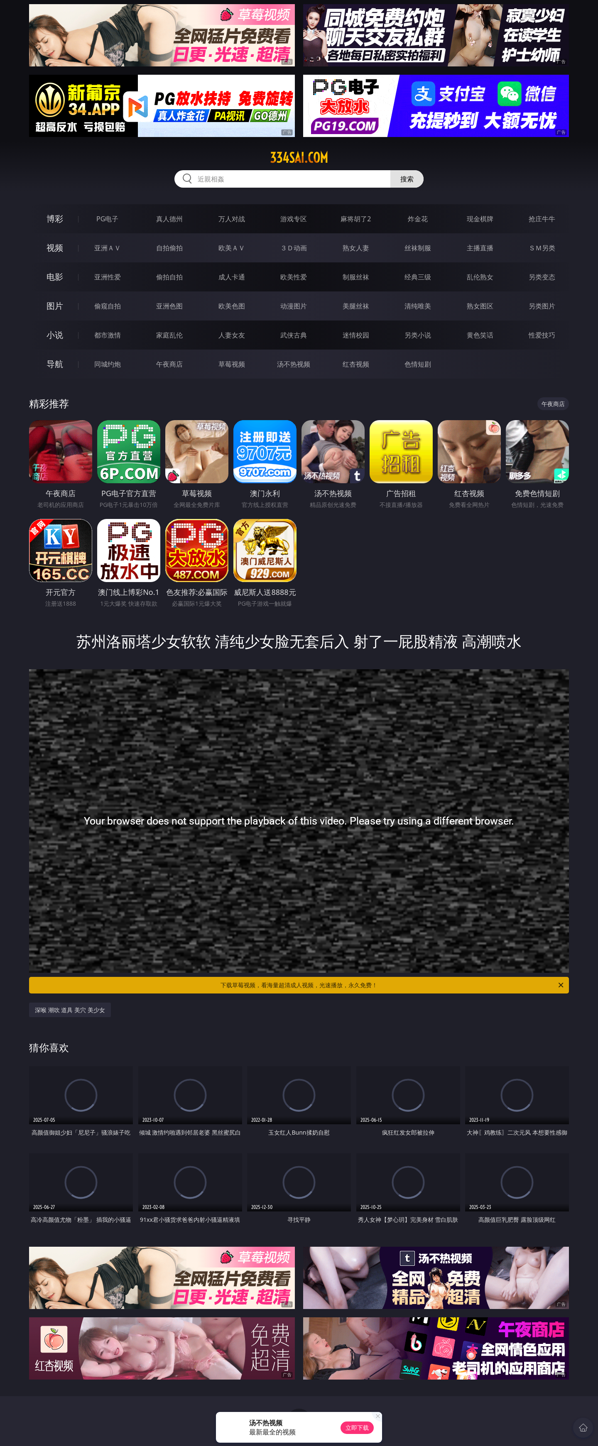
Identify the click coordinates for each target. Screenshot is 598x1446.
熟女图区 (480, 306)
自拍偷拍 (169, 247)
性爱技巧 (542, 335)
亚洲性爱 (107, 276)
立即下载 (357, 1427)
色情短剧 (417, 364)
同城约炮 (107, 364)
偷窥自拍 (107, 306)
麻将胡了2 (356, 218)
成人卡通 (231, 276)
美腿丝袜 (356, 306)
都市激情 (107, 335)
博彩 (55, 218)
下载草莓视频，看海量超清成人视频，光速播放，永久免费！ (393, 985)
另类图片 (542, 306)
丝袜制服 (417, 247)
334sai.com (299, 157)
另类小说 (417, 335)
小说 (55, 334)
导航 (55, 363)
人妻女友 (231, 335)
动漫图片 (293, 306)
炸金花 (418, 218)
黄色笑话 (480, 335)
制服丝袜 (356, 276)
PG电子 (107, 218)
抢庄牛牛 (542, 218)
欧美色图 (231, 306)
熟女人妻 (356, 247)
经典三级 (417, 276)
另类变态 (542, 276)
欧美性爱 (293, 276)
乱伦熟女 (480, 276)
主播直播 (480, 247)
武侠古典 (293, 335)
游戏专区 (293, 218)
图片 (55, 305)
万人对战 (231, 218)
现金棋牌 (480, 218)
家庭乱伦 (169, 335)
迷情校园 (356, 335)
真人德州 (169, 218)
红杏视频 (356, 364)
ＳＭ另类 (542, 247)
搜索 (407, 179)
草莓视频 (231, 364)
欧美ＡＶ (231, 247)
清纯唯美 (417, 306)
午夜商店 (169, 364)
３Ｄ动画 (293, 247)
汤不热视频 (293, 364)
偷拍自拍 (169, 276)
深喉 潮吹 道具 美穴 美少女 (70, 1010)
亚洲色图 (169, 306)
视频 (55, 247)
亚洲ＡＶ (107, 247)
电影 (55, 276)
